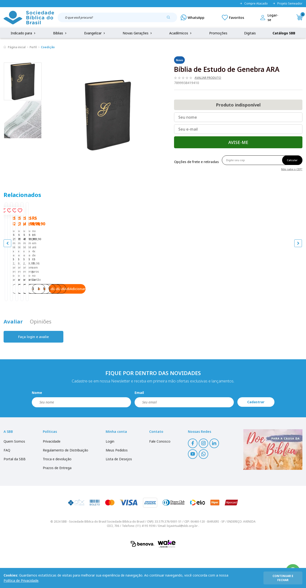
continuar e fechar (283, 578)
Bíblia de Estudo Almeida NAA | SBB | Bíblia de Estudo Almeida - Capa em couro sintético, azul (40, 286)
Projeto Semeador (287, 3)
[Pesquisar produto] (170, 19)
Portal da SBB (15, 493)
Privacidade (51, 475)
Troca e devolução (57, 493)
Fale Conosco (159, 475)
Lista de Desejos (119, 493)
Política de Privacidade (21, 580)
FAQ (7, 484)
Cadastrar (255, 436)
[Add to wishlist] (70, 212)
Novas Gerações (138, 33)
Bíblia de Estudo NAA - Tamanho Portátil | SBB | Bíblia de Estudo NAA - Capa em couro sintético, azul (264, 286)
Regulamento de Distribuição (65, 484)
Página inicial (17, 47)
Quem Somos (14, 475)
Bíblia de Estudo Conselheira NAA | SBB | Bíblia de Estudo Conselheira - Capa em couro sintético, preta (114, 286)
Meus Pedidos (117, 484)
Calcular (292, 160)
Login (110, 475)
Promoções (218, 33)
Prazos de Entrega (57, 502)
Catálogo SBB (284, 33)
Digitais (250, 33)
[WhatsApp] (192, 17)
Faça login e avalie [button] (33, 371)
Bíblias (60, 33)
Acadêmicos (180, 33)
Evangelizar (95, 33)
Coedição (48, 47)
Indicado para (23, 33)
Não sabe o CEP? (291, 168)
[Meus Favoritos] (233, 17)
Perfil (33, 47)
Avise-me (238, 142)
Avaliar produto (208, 77)
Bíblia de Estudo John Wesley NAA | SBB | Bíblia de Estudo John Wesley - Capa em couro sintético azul (188, 286)
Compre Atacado (254, 3)
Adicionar (60, 318)
